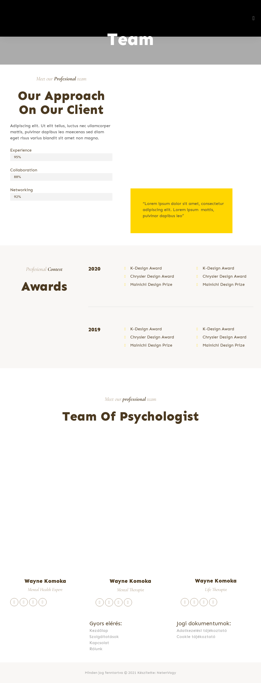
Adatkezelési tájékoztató (202, 630)
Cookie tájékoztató (196, 636)
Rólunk (95, 648)
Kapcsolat (99, 642)
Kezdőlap (98, 630)
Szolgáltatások (104, 636)
